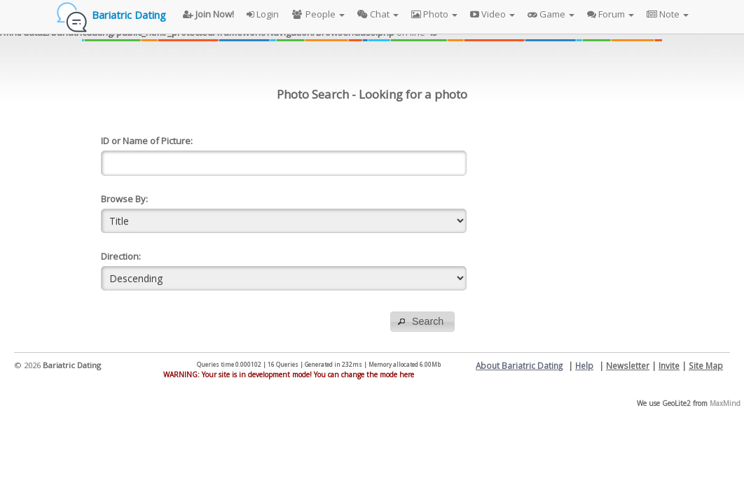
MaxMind (725, 403)
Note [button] (668, 14)
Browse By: (124, 198)
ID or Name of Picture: (147, 140)
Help (584, 365)
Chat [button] (378, 14)
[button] (422, 322)
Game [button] (551, 14)
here (406, 374)
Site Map (706, 365)
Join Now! (208, 14)
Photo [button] (434, 14)
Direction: (121, 256)
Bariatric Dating (129, 15)
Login (263, 14)
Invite (669, 365)
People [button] (318, 14)
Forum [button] (610, 14)
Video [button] (492, 14)
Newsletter (627, 365)
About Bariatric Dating (519, 365)
